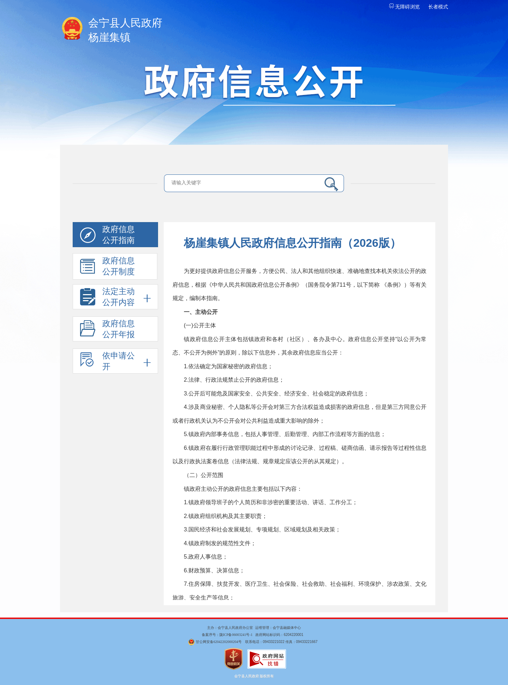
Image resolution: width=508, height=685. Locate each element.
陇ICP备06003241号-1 (236, 635)
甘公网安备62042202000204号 (219, 642)
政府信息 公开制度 (107, 268)
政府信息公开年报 (107, 330)
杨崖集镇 (254, 29)
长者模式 (438, 7)
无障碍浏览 (404, 7)
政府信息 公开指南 (107, 236)
